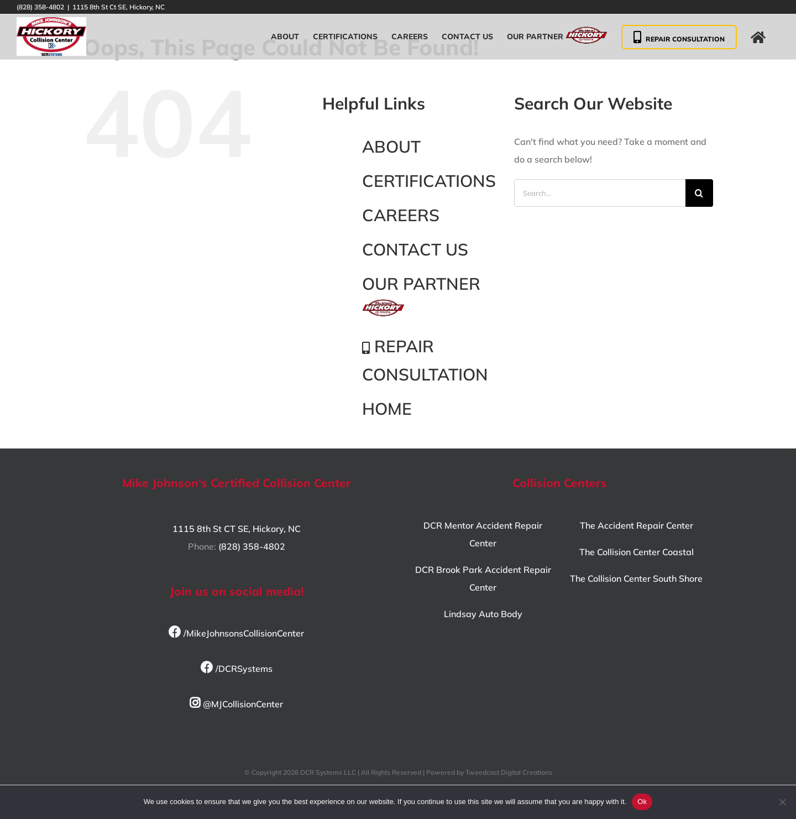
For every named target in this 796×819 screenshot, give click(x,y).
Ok (642, 801)
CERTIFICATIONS (429, 180)
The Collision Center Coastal (636, 551)
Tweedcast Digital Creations (508, 772)
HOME (387, 408)
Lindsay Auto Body (483, 613)
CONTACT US (415, 249)
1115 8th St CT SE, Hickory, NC (236, 528)
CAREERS (400, 215)
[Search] (699, 193)
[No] (782, 801)
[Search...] (599, 193)
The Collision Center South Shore (636, 578)
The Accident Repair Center (636, 525)
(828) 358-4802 (251, 546)
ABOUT (391, 146)
